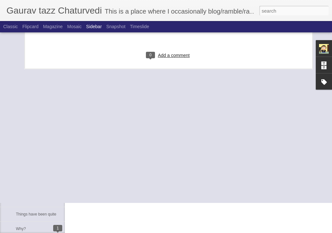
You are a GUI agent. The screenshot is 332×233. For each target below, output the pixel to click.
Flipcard (30, 26)
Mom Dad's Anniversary (36, 185)
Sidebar (94, 26)
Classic (10, 26)
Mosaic (74, 26)
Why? (21, 229)
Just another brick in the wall (40, 170)
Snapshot (115, 26)
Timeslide (139, 26)
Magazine (53, 26)
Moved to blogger (31, 199)
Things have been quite (36, 214)
